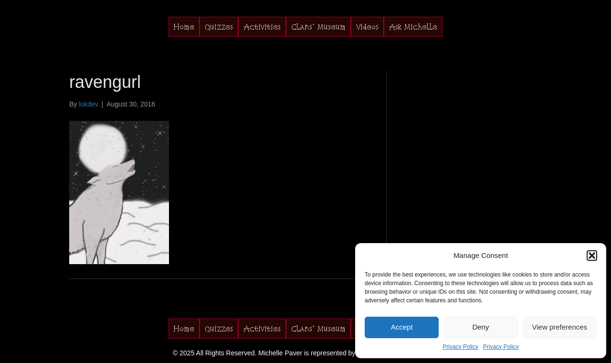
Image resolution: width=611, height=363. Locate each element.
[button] (592, 255)
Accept (402, 327)
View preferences (560, 327)
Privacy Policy (460, 346)
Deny (480, 327)
